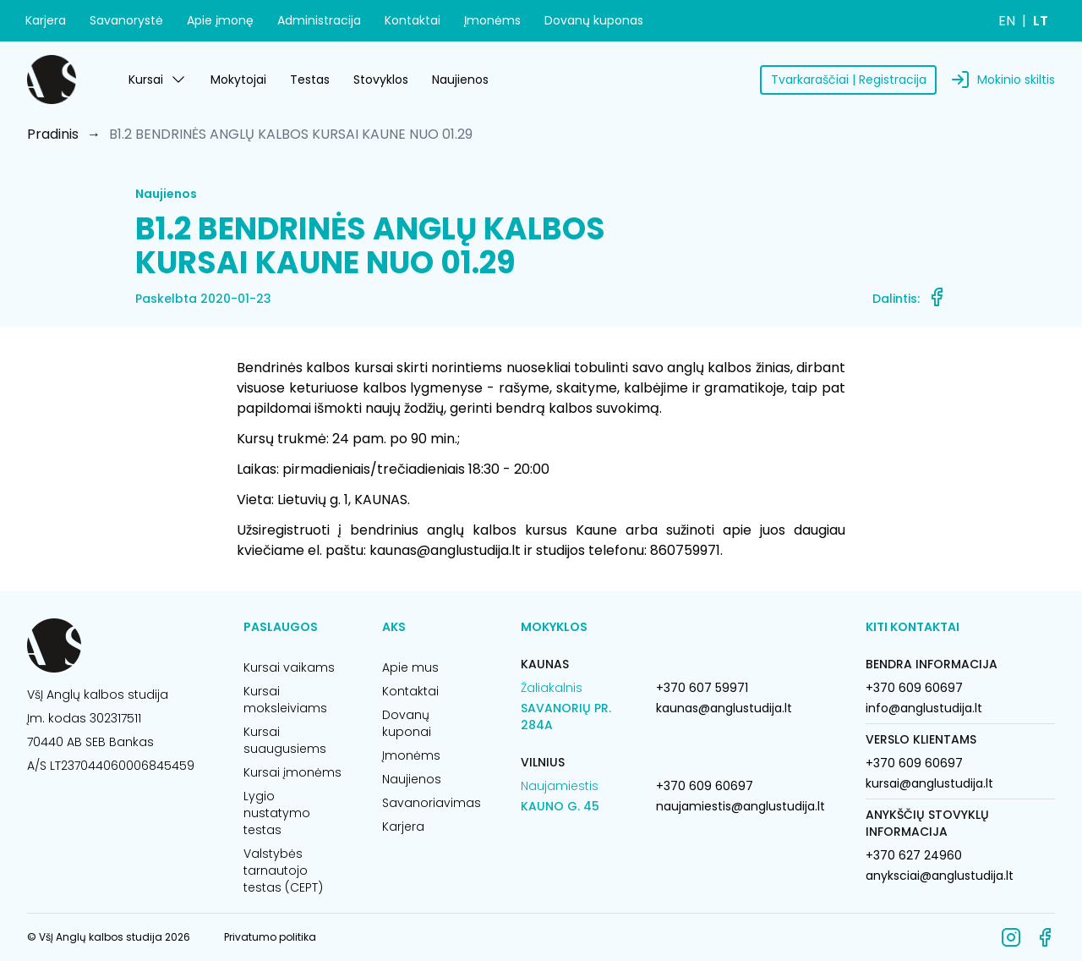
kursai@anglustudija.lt (929, 783)
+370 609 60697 (704, 785)
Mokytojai (238, 79)
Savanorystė (126, 20)
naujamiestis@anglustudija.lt (740, 806)
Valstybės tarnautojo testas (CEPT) (283, 870)
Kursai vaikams (289, 667)
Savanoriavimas (431, 802)
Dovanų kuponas (593, 20)
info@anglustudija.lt (924, 708)
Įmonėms (492, 20)
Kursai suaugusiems (284, 740)
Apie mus (410, 667)
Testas (310, 79)
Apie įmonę (220, 20)
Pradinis (53, 134)
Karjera (45, 20)
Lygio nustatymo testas (276, 813)
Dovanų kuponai (406, 723)
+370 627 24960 (914, 855)
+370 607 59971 (702, 687)
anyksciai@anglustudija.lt (940, 875)
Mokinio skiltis (1016, 79)
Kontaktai (412, 20)
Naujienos (460, 79)
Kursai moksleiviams (285, 700)
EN (1006, 20)
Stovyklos (380, 79)
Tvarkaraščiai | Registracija (848, 79)
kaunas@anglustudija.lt (724, 708)
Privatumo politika (270, 937)
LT (1040, 20)
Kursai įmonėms (292, 772)
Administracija (319, 20)
